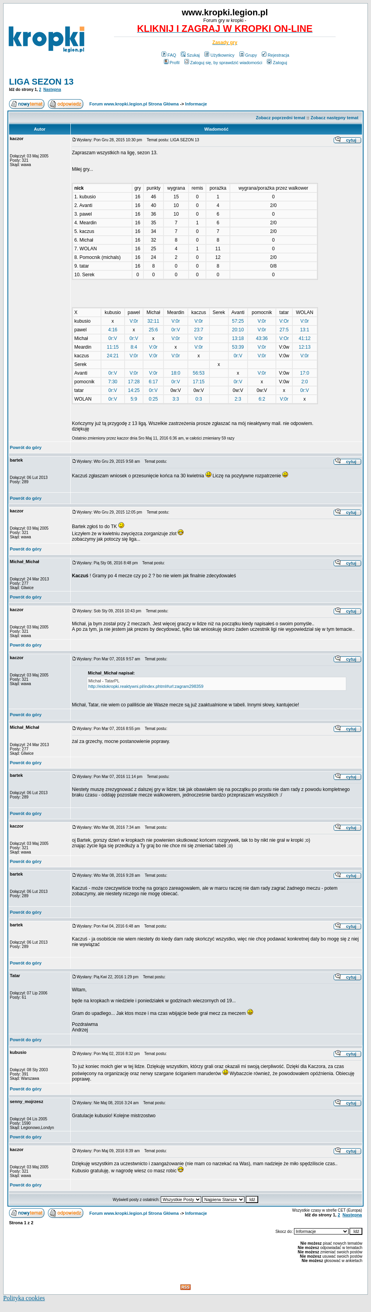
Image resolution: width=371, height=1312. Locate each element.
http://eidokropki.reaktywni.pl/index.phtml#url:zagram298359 (146, 686)
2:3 (238, 399)
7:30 (112, 381)
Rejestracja (275, 55)
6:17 (153, 381)
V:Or (284, 321)
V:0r (134, 321)
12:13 (304, 347)
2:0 (304, 381)
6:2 (262, 399)
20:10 (238, 330)
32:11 (153, 321)
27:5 (283, 330)
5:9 (133, 399)
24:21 (113, 355)
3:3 (176, 399)
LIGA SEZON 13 (41, 82)
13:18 (238, 338)
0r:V (175, 330)
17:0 (304, 373)
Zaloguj (277, 62)
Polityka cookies (24, 1298)
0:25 (153, 399)
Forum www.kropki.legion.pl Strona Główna (134, 104)
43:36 (262, 338)
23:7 (198, 330)
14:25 (134, 390)
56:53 (199, 373)
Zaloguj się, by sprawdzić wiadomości (223, 62)
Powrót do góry (26, 447)
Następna (52, 89)
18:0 (175, 373)
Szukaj (190, 55)
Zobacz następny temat (334, 117)
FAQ (169, 55)
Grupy (248, 55)
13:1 (304, 330)
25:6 (153, 330)
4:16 (112, 330)
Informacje (196, 104)
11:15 (113, 347)
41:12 (304, 338)
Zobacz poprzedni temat (280, 117)
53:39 (238, 347)
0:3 (198, 399)
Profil (172, 62)
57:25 (238, 321)
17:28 (134, 381)
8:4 (133, 347)
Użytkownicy (219, 55)
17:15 (199, 381)
